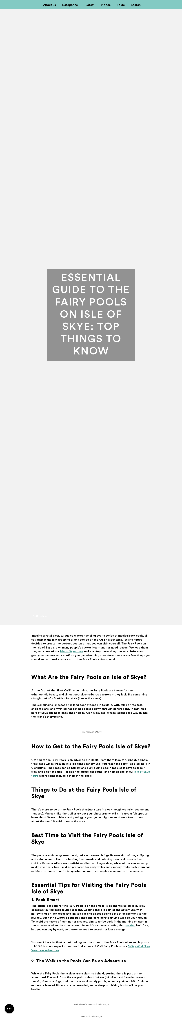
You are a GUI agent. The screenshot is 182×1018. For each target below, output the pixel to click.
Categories (70, 5)
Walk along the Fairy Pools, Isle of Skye (91, 1004)
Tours (121, 5)
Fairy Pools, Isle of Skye (91, 732)
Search (136, 5)
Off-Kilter (30, 5)
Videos (106, 5)
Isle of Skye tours (71, 651)
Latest (90, 5)
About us (49, 5)
